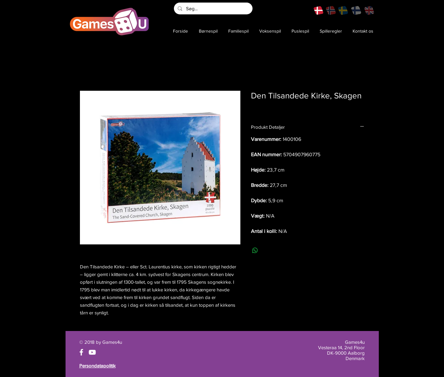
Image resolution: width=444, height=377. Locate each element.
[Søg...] (212, 8)
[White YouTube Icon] (92, 352)
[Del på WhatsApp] (255, 250)
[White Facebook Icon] (81, 352)
